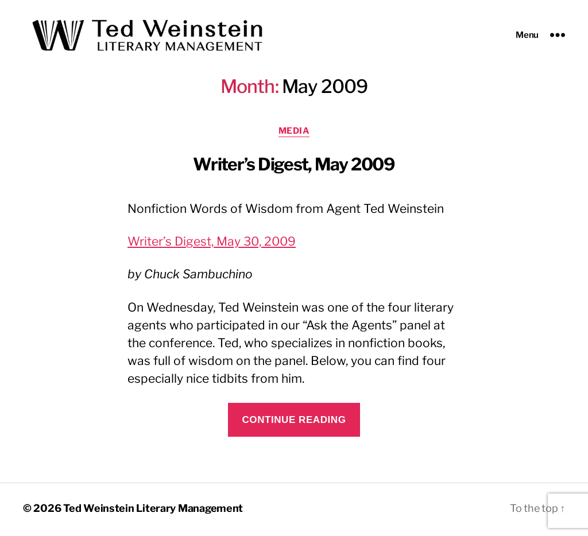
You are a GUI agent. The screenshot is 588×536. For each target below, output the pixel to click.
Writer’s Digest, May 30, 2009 (211, 245)
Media (294, 134)
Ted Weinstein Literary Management (153, 511)
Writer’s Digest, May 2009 (294, 167)
